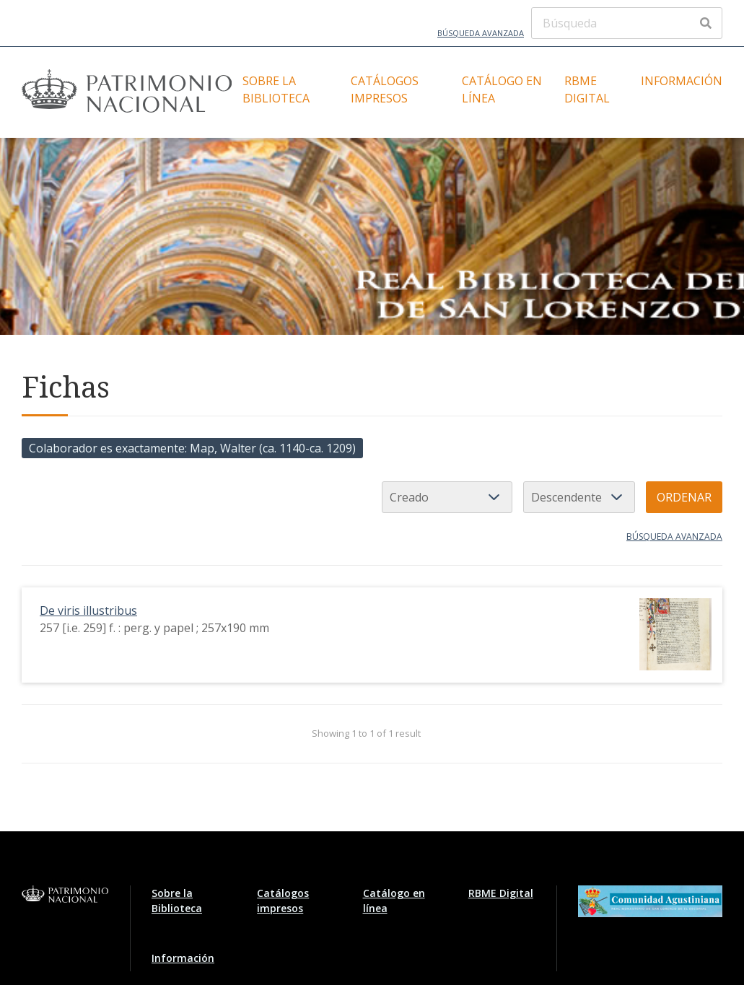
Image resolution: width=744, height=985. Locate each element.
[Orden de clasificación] (579, 497)
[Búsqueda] (626, 23)
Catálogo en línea (502, 89)
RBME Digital (587, 89)
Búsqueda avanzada (480, 32)
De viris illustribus (88, 610)
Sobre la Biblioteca (276, 89)
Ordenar (684, 497)
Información (681, 81)
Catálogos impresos (385, 89)
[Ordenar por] (447, 497)
